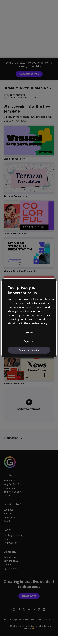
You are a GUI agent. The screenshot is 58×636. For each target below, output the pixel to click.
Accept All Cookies (29, 350)
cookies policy (38, 323)
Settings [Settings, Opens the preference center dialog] (29, 332)
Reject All (29, 341)
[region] (28, 318)
